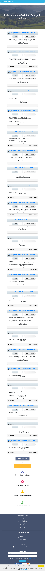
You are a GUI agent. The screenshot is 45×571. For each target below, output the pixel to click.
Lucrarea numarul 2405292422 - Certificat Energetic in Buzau (21, 219)
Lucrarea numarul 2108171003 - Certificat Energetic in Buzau (21, 51)
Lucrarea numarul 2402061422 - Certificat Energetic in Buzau (21, 185)
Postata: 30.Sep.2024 (33, 269)
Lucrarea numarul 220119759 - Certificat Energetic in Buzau (21, 90)
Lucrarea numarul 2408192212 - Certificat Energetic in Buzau (21, 237)
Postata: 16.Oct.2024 (33, 305)
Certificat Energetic (30, 36)
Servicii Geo (22, 527)
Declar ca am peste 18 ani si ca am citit (23, 558)
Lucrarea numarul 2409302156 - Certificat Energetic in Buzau (21, 254)
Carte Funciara (22, 524)
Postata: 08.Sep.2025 (33, 379)
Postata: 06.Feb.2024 (33, 197)
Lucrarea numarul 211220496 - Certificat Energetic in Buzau (21, 71)
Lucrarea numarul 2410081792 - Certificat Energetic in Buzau (21, 274)
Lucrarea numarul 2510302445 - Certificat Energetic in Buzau (21, 384)
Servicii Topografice (22, 521)
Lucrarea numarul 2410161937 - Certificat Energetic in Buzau (21, 310)
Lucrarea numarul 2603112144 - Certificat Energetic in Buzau (21, 405)
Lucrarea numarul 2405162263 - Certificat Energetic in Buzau (21, 202)
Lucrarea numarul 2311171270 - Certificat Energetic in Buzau (21, 167)
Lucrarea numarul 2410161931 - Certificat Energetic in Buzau (21, 291)
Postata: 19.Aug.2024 (33, 249)
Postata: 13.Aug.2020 (33, 46)
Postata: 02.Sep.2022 (33, 126)
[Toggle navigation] (43, 1)
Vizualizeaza (11, 46)
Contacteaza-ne (22, 539)
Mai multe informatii (24, 569)
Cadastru (22, 518)
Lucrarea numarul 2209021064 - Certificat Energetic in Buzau (21, 110)
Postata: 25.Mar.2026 (33, 452)
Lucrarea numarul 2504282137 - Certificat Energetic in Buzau (21, 349)
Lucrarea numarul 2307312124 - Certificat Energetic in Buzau (21, 150)
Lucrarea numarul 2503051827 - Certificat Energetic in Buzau (21, 332)
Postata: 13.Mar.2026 (33, 435)
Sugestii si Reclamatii (22, 537)
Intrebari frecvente (22, 536)
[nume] (22, 553)
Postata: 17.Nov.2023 (33, 180)
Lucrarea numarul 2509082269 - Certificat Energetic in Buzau (21, 368)
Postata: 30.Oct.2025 (33, 400)
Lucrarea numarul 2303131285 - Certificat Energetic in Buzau (21, 131)
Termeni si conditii (31, 558)
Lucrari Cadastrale (7, 1)
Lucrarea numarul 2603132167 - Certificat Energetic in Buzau (21, 423)
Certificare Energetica (22, 523)
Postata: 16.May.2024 (33, 214)
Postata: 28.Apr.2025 (33, 363)
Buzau (15, 36)
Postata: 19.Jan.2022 (33, 105)
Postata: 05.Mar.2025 (33, 344)
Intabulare (22, 520)
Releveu (22, 526)
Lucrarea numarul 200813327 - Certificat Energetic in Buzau (21, 32)
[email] (22, 556)
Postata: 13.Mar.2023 (33, 145)
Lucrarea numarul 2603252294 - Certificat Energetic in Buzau (21, 440)
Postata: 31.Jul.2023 (33, 162)
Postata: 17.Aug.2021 (33, 66)
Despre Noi (22, 535)
